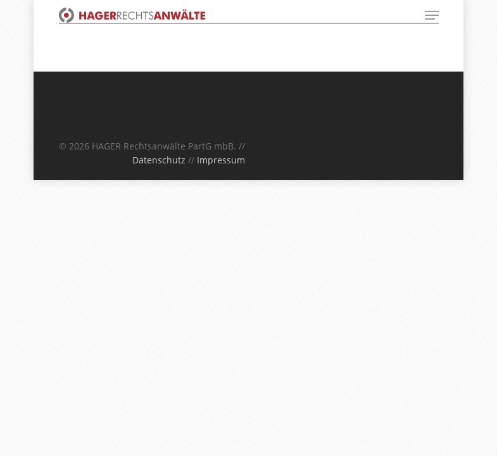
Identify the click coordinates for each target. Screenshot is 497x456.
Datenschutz (159, 160)
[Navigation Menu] (432, 15)
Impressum (221, 160)
